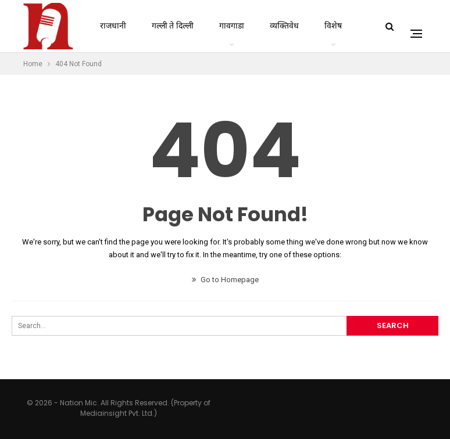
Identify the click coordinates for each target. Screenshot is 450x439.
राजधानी (113, 25)
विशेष (333, 25)
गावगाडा (231, 25)
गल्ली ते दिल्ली (173, 25)
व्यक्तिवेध (284, 25)
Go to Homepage (225, 279)
